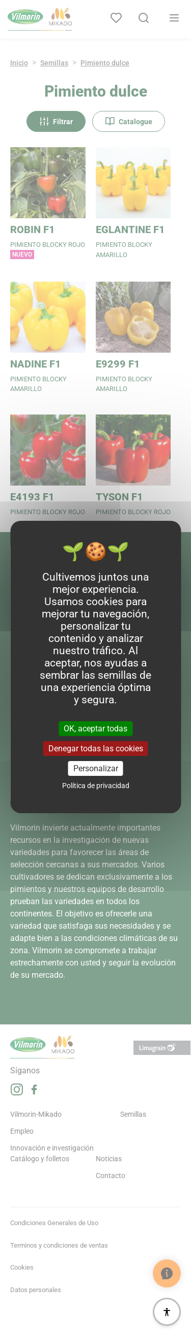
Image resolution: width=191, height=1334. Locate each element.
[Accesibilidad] (167, 1312)
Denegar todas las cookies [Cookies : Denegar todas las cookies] (95, 748)
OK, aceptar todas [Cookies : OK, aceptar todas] (95, 728)
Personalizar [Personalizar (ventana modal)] (95, 768)
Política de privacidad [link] (95, 785)
